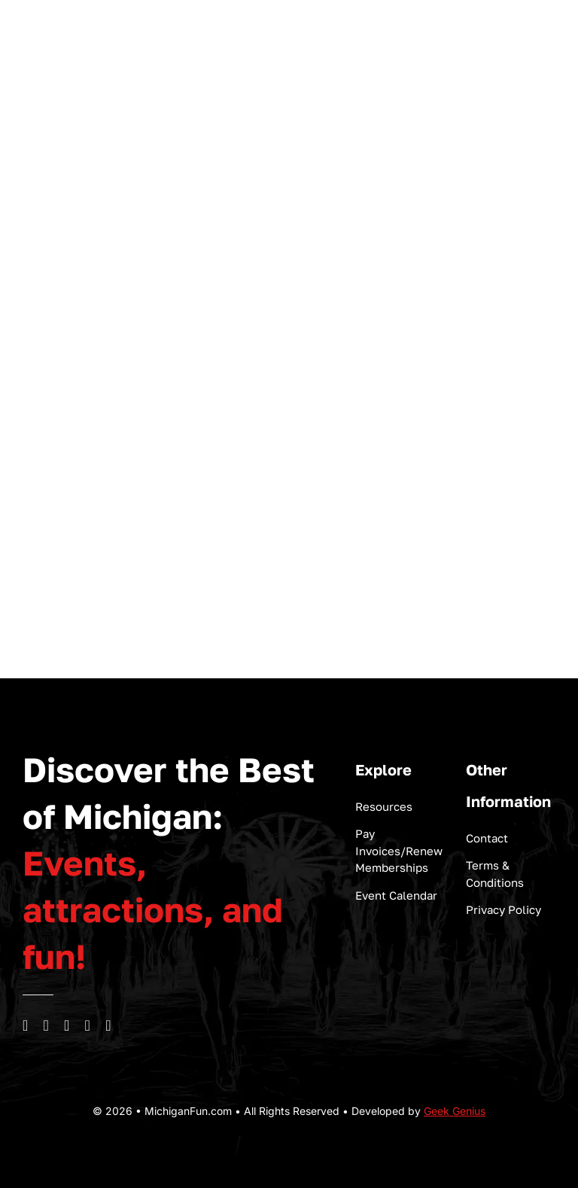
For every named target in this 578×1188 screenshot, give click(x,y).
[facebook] (26, 1025)
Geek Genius (454, 1110)
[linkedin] (88, 1025)
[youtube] (67, 1025)
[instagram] (47, 1025)
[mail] (108, 1025)
